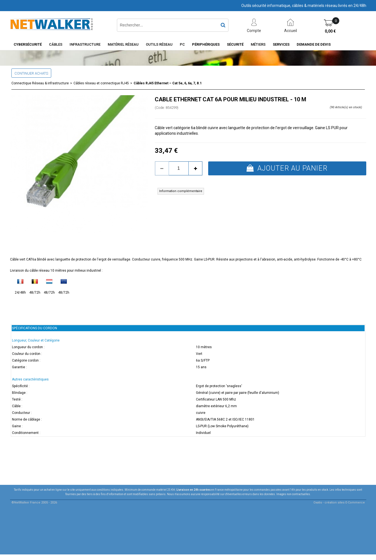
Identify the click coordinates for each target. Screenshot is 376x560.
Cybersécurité (28, 44)
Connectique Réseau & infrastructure (40, 83)
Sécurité (235, 44)
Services (281, 44)
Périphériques (206, 44)
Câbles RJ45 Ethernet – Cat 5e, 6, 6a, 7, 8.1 (168, 83)
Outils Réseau (159, 44)
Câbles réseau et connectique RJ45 (101, 83)
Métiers (258, 44)
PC (182, 44)
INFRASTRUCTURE (85, 44)
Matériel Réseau (123, 44)
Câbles (55, 44)
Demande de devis (314, 44)
